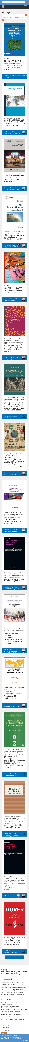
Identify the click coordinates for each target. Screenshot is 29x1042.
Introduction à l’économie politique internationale (12, 521)
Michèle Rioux (11, 300)
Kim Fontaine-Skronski (14, 133)
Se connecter (24, 1040)
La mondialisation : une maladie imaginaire (14, 580)
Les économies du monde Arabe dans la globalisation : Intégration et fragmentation (13, 695)
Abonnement (5, 1027)
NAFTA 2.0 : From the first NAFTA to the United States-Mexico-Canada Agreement (13, 290)
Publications (7, 17)
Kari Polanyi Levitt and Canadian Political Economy (13, 349)
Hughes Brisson (13, 359)
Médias (24, 17)
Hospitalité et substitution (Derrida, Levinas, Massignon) (13, 825)
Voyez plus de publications (14, 957)
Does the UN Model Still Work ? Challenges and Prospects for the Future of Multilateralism (14, 122)
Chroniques (17, 17)
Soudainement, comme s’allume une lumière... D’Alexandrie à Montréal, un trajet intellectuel (14, 407)
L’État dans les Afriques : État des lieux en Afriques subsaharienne (14, 237)
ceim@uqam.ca (10, 1016)
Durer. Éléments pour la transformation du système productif (14, 942)
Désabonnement (6, 1030)
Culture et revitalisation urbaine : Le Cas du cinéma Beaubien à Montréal (14, 178)
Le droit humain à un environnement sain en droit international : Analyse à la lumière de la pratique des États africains (14, 65)
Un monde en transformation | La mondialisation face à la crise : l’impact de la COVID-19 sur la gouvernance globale (14, 462)
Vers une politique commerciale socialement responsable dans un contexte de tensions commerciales (13, 638)
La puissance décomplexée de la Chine (12, 887)
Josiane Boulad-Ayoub (11, 418)
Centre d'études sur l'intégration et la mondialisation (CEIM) (11, 1038)
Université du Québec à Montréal (9, 1035)
